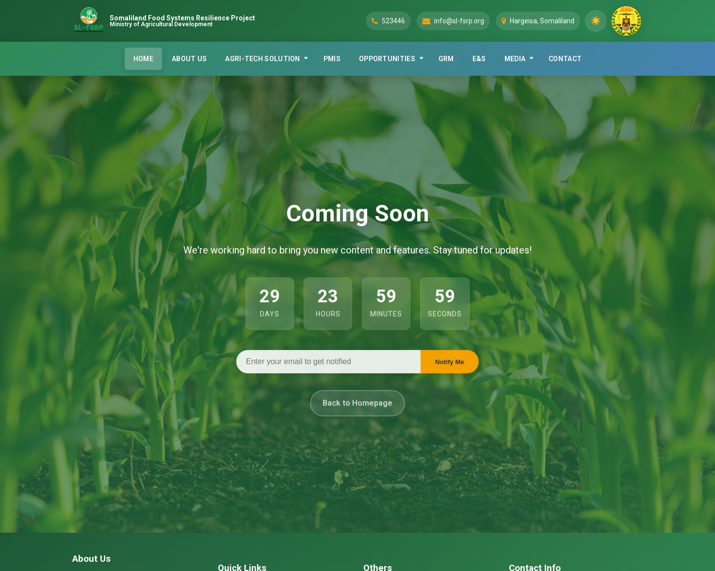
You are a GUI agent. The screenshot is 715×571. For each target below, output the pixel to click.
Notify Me (449, 363)
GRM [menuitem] (446, 59)
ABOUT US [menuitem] (189, 59)
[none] (264, 59)
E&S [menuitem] (479, 59)
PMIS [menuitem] (332, 59)
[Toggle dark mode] (595, 21)
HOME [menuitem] (143, 59)
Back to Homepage (357, 408)
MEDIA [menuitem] (515, 59)
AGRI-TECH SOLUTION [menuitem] (262, 59)
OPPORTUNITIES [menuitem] (387, 59)
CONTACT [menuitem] (565, 59)
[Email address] (328, 363)
